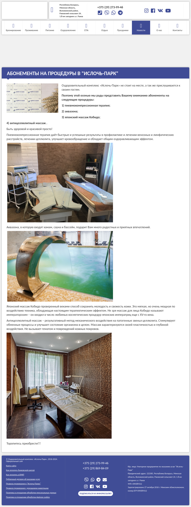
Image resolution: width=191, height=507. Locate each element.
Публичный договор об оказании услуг (23, 479)
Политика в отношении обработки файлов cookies (28, 497)
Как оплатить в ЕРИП (15, 475)
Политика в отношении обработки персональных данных (31, 492)
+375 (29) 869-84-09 (96, 468)
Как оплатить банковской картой (20, 470)
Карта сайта (11, 466)
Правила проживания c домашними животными (27, 488)
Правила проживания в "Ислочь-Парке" (23, 483)
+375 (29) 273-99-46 (96, 463)
